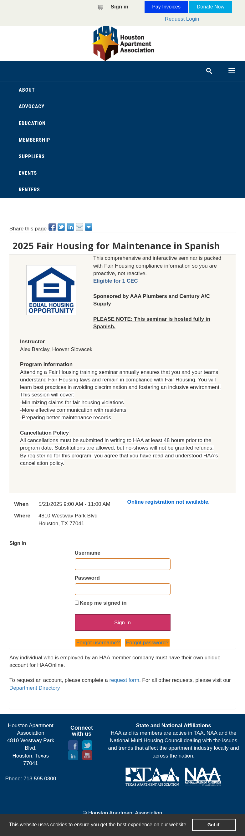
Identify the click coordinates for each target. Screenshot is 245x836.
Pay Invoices (166, 6)
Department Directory (34, 690)
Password (87, 578)
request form (124, 683)
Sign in (120, 7)
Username (87, 553)
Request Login (182, 19)
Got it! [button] (214, 824)
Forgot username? (98, 645)
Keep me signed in (103, 603)
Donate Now (210, 6)
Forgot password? (147, 645)
